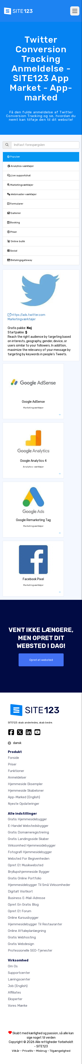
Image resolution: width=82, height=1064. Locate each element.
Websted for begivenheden (28, 859)
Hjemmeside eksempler (25, 784)
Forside (13, 758)
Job (18, 986)
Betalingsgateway (19, 260)
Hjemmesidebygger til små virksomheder (39, 885)
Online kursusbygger (23, 918)
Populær (13, 156)
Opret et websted (41, 660)
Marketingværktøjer (20, 185)
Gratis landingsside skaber (28, 839)
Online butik (16, 241)
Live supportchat (19, 175)
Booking (13, 222)
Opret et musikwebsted (25, 865)
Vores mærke (17, 1006)
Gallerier (14, 213)
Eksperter (15, 999)
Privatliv (27, 1050)
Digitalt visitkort (20, 891)
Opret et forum (19, 911)
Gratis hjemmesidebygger (27, 819)
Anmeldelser (17, 777)
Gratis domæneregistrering (28, 832)
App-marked (24, 797)
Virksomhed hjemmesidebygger (32, 845)
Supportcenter (19, 973)
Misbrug (41, 1050)
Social (12, 250)
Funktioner (16, 771)
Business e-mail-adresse (26, 898)
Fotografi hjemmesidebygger (30, 852)
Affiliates (14, 992)
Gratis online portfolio (24, 878)
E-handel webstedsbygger (28, 826)
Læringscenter (19, 979)
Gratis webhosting (22, 937)
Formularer (15, 203)
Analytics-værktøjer (20, 166)
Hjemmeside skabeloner (26, 791)
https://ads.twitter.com (26, 315)
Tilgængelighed (60, 1050)
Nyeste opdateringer (23, 804)
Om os (13, 966)
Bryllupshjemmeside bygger (28, 872)
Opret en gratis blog (23, 904)
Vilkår (15, 1050)
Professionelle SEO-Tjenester (30, 950)
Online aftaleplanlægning (27, 931)
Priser (12, 232)
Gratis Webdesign (21, 944)
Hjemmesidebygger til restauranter (35, 924)
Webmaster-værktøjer (22, 194)
